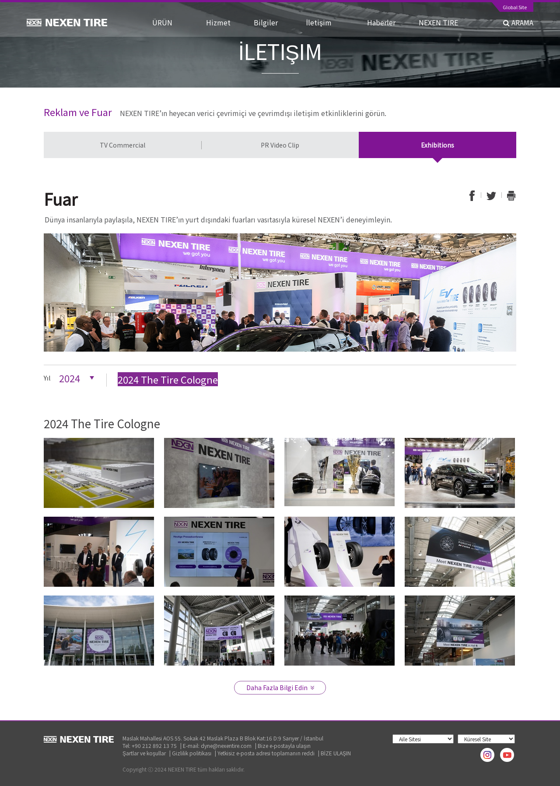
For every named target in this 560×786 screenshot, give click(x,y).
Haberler (384, 22)
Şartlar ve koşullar (144, 753)
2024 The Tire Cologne (168, 379)
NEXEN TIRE (438, 22)
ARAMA (518, 22)
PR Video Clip (280, 145)
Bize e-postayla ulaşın (284, 745)
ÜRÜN (171, 22)
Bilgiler (272, 22)
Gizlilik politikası (191, 753)
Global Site (515, 8)
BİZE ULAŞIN (336, 753)
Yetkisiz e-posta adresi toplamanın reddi (265, 753)
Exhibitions (437, 145)
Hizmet (222, 22)
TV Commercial (122, 145)
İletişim (328, 22)
